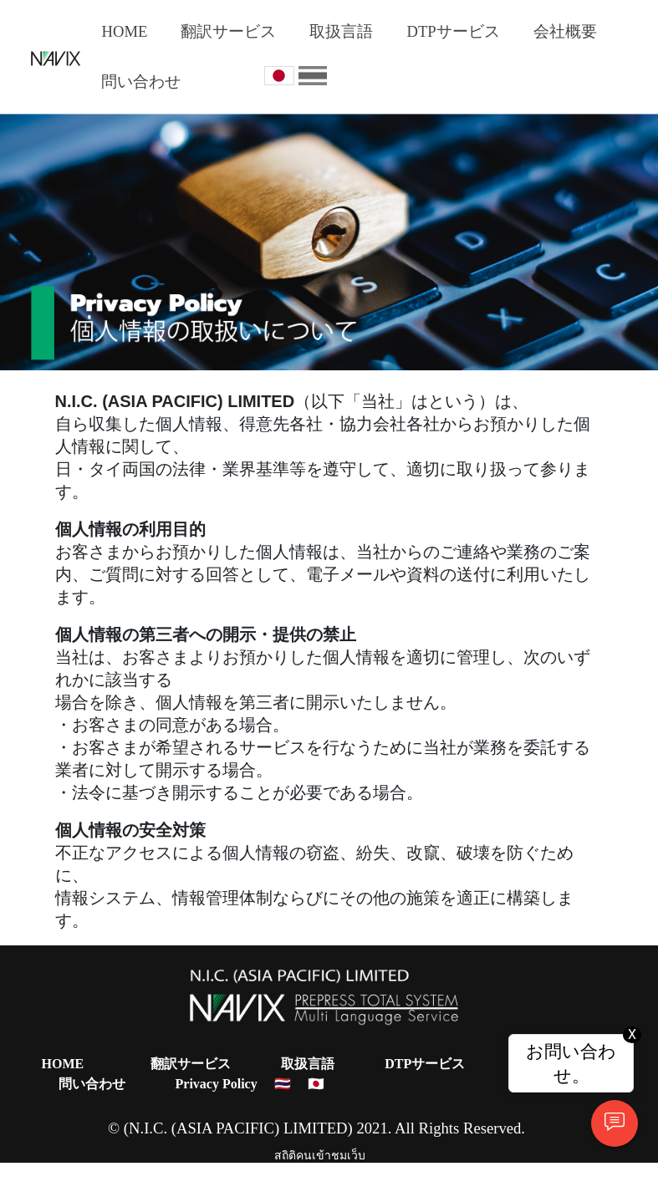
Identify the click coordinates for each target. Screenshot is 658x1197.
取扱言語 (341, 31)
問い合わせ (141, 81)
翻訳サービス (228, 31)
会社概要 (565, 31)
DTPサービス (452, 31)
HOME (124, 31)
